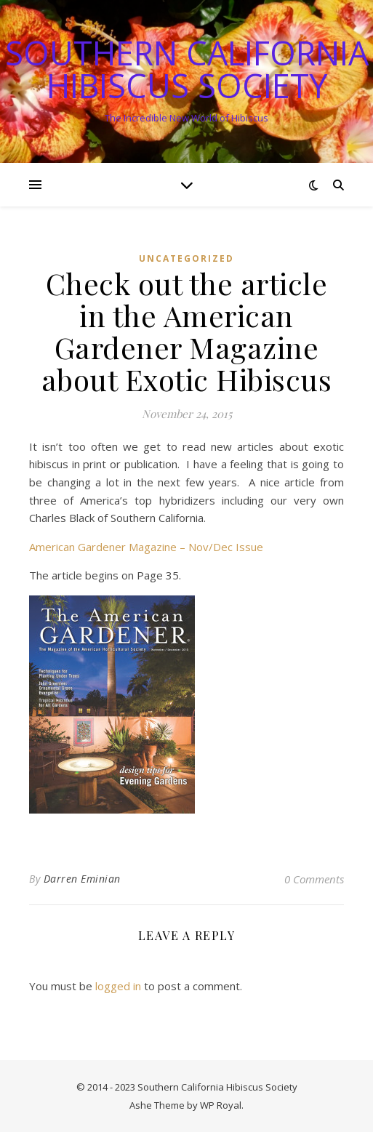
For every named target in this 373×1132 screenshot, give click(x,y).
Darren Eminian (82, 879)
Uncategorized (186, 258)
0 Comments (314, 879)
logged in (118, 986)
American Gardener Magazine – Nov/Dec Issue (146, 546)
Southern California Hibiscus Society (187, 69)
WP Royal (220, 1105)
